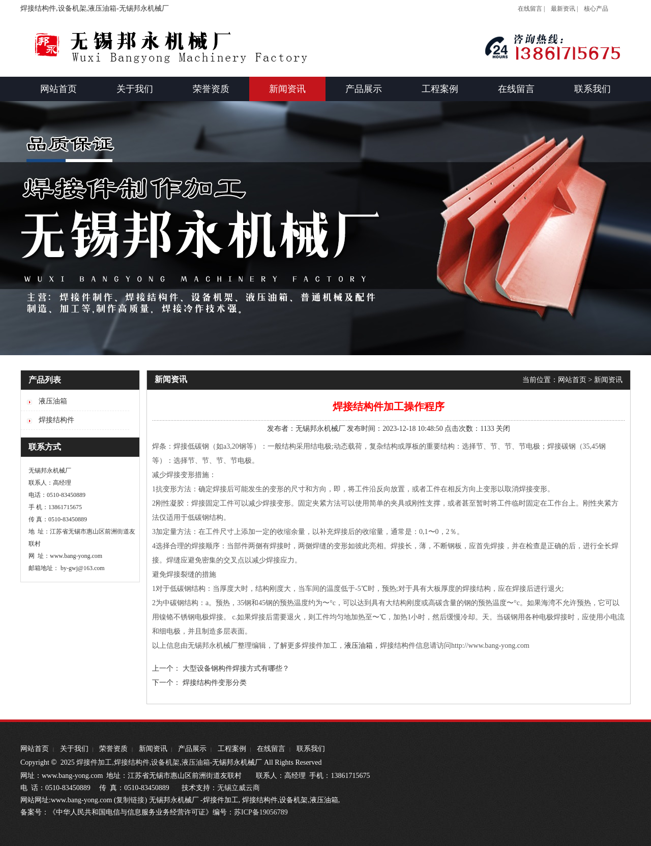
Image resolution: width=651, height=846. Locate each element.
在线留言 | (531, 8)
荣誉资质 (113, 749)
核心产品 (596, 8)
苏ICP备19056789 (261, 812)
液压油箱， (362, 645)
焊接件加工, (94, 762)
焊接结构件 (132, 762)
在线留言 (271, 749)
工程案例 (232, 749)
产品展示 (192, 749)
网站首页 (572, 380)
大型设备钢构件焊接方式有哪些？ (236, 668)
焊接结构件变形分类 (215, 682)
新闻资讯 (608, 380)
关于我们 (74, 749)
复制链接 (130, 800)
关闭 (503, 428)
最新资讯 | (564, 8)
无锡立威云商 (238, 788)
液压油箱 (196, 762)
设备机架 (165, 762)
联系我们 (311, 749)
